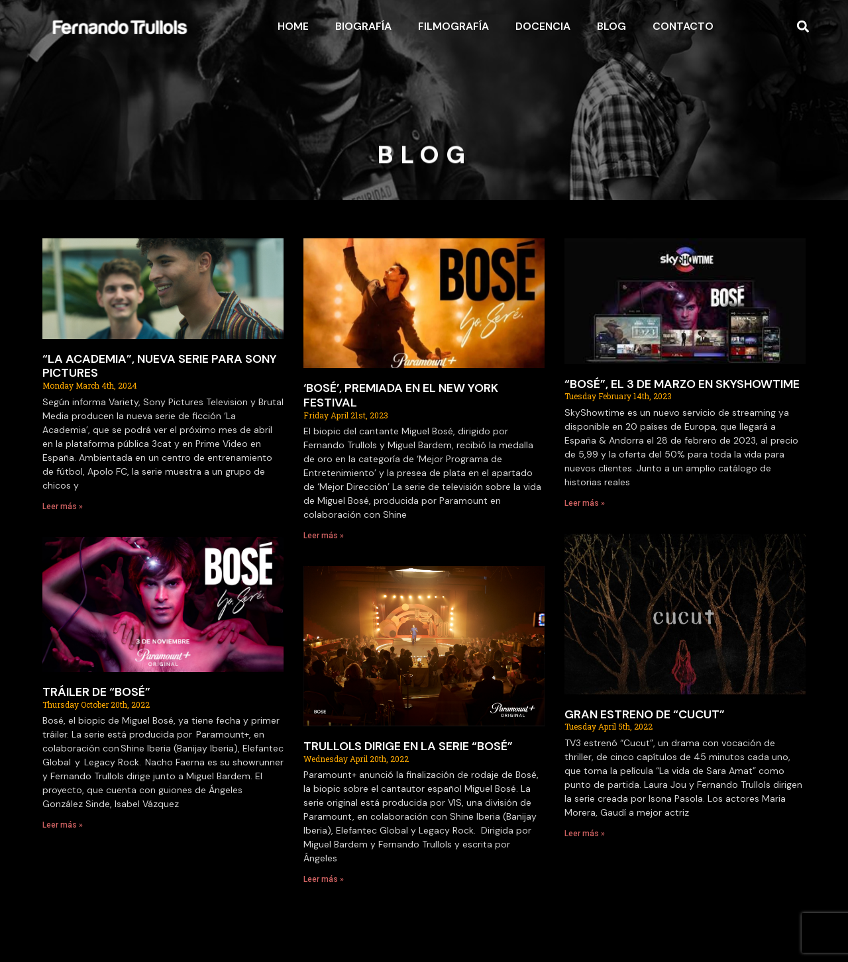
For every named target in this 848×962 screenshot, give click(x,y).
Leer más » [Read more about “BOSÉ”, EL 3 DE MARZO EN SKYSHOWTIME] (584, 503)
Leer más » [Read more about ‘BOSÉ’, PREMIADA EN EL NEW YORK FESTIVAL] (323, 535)
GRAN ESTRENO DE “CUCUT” (644, 714)
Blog (611, 26)
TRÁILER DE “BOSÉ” (96, 692)
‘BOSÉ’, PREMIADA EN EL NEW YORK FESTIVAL (400, 395)
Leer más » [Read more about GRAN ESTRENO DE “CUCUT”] (584, 833)
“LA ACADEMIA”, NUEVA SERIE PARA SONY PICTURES (159, 366)
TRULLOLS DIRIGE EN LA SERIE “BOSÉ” (408, 746)
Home (293, 26)
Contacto (683, 26)
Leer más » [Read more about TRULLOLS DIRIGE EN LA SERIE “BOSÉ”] (323, 879)
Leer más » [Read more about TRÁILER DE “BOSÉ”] (62, 825)
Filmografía (453, 26)
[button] (803, 27)
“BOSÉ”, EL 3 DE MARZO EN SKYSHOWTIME (682, 384)
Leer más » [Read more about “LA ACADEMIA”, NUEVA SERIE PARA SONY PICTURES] (62, 506)
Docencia (542, 26)
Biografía (363, 26)
